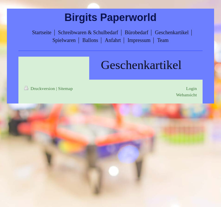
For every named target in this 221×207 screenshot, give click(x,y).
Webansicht (186, 94)
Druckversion (40, 88)
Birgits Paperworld (110, 17)
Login (191, 88)
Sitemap (65, 88)
